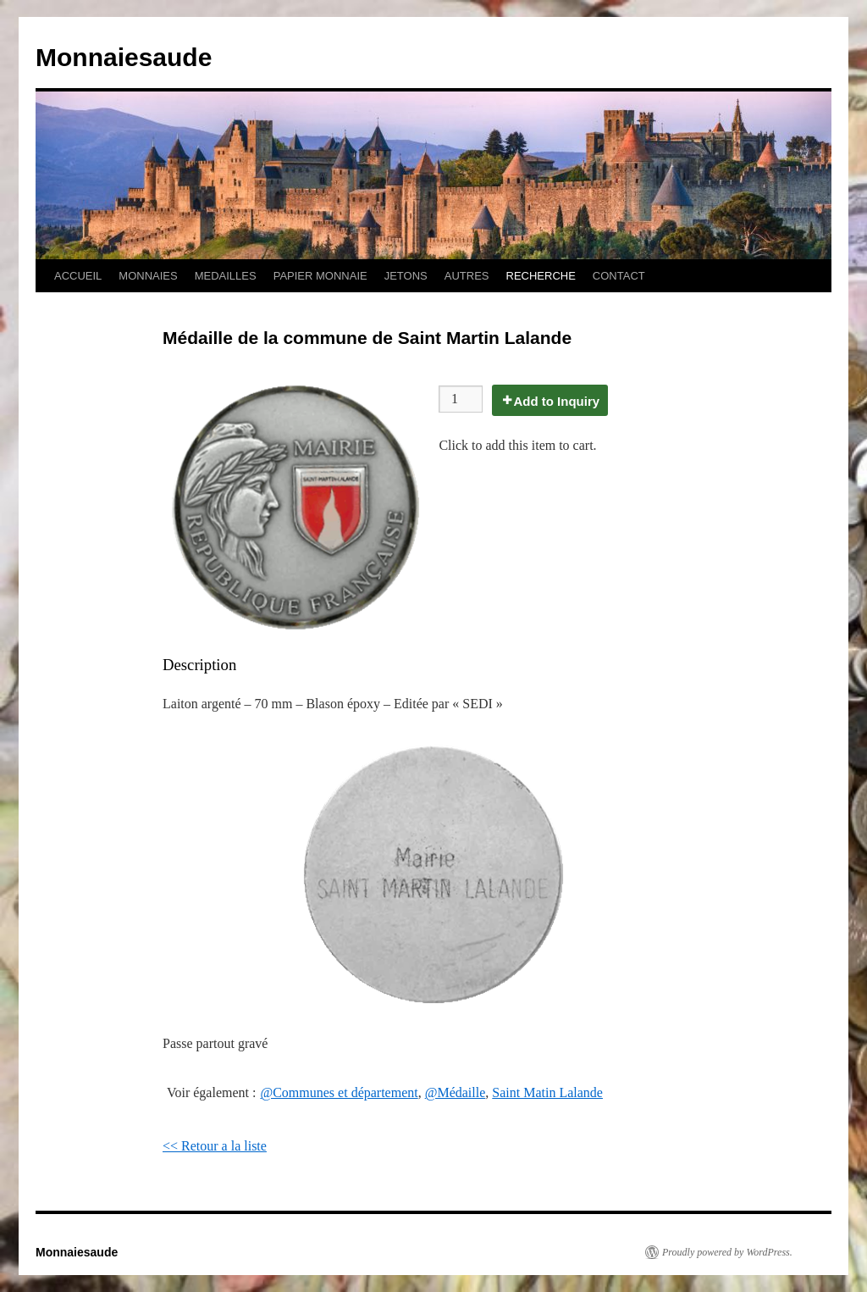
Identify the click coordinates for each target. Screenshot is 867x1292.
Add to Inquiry (556, 401)
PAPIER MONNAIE (320, 275)
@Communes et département (338, 1092)
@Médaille (455, 1092)
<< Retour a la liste (215, 1146)
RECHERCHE (541, 275)
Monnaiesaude (124, 57)
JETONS (406, 275)
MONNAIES (148, 275)
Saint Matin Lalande (547, 1092)
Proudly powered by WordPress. (727, 1252)
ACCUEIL (78, 275)
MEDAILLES (226, 275)
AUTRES (467, 275)
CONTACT (619, 275)
